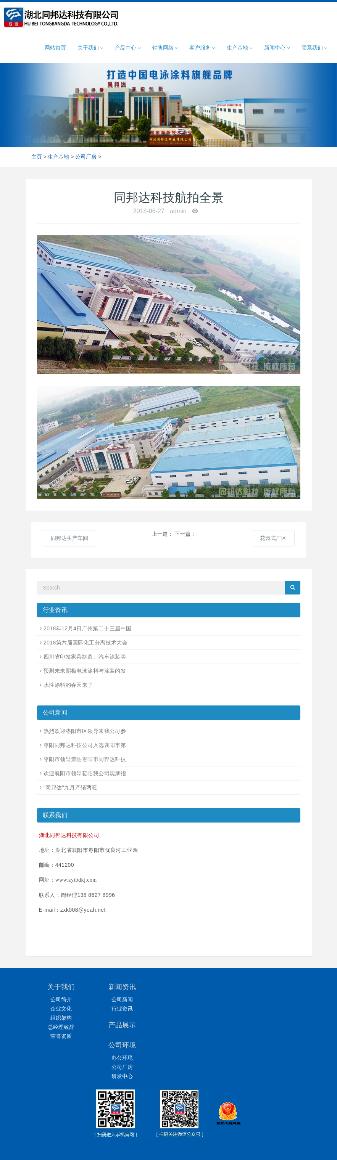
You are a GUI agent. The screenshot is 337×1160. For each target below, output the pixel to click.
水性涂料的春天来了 (68, 685)
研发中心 (276, 1018)
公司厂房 (86, 157)
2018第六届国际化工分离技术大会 (85, 642)
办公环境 (276, 999)
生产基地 (58, 157)
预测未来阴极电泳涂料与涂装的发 (85, 671)
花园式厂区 (273, 538)
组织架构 (61, 1018)
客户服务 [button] (202, 48)
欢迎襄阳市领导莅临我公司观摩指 (85, 773)
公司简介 (61, 999)
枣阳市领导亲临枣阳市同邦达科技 (85, 759)
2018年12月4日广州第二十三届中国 (87, 628)
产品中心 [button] (128, 48)
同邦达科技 (183, 1147)
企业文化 (61, 1009)
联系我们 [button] (314, 48)
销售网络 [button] (165, 48)
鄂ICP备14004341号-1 (225, 1138)
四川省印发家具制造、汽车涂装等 (85, 657)
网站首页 (55, 48)
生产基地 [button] (240, 48)
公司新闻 (133, 999)
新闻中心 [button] (277, 48)
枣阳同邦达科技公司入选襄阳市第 (85, 745)
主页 (36, 157)
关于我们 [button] (90, 48)
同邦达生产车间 (69, 538)
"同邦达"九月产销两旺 (70, 787)
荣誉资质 (61, 1036)
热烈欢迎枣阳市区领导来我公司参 (85, 731)
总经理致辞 (61, 1027)
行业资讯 (133, 1009)
